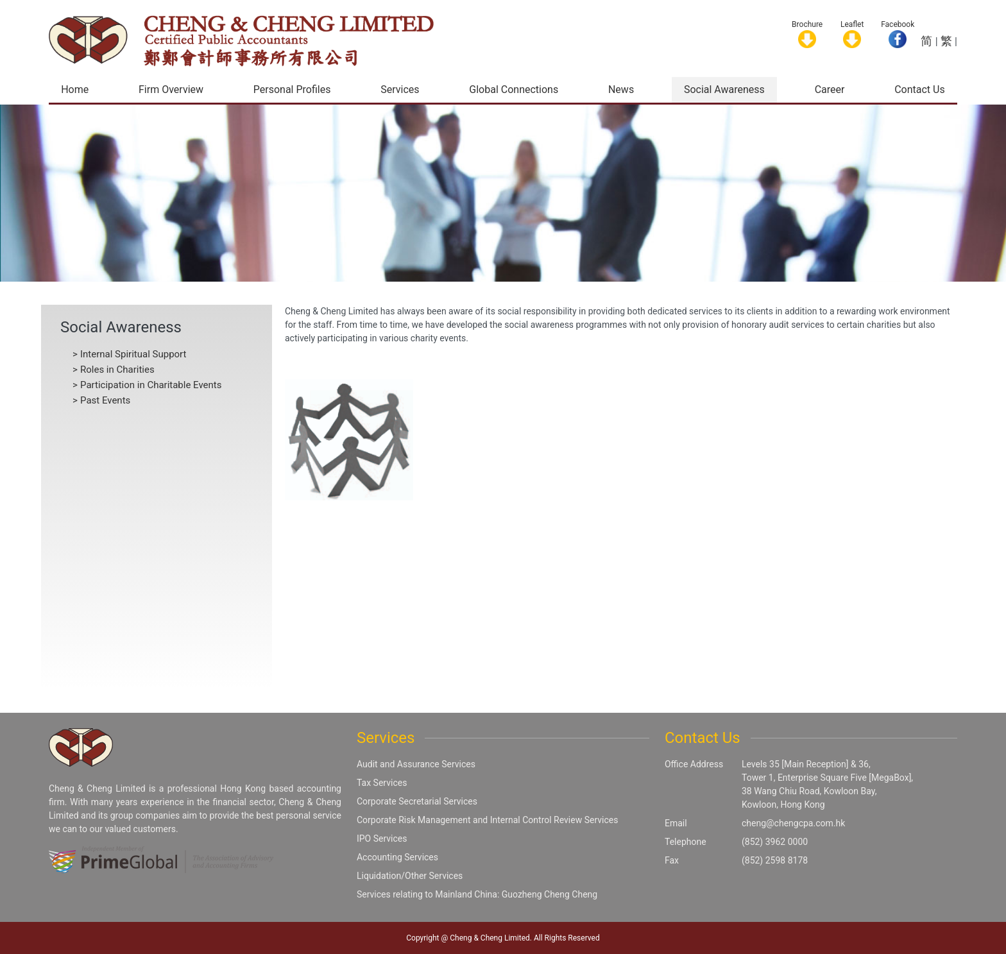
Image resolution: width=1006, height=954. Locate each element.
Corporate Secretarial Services (417, 801)
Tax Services (382, 783)
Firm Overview (171, 89)
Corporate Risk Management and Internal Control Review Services (487, 820)
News (621, 89)
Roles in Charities (117, 369)
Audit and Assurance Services (416, 764)
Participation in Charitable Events (151, 385)
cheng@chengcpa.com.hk (793, 823)
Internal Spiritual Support (133, 354)
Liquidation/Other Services (410, 876)
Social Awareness (724, 89)
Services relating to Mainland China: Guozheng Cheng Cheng (477, 894)
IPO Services (382, 838)
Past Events (105, 400)
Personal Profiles (292, 89)
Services (399, 89)
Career (830, 89)
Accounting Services (397, 857)
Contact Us (919, 89)
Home (75, 89)
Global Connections (513, 89)
